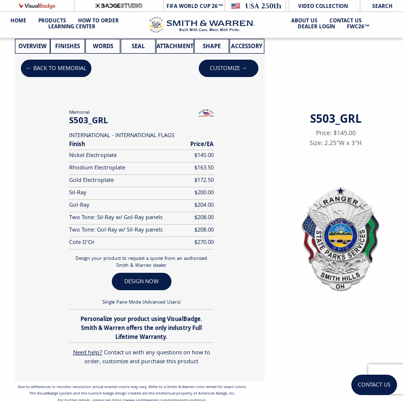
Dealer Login (316, 27)
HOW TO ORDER (98, 21)
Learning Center (71, 27)
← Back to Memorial (56, 69)
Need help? (87, 353)
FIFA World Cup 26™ (194, 6)
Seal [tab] (138, 47)
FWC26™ (358, 27)
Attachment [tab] (175, 47)
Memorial (79, 112)
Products (52, 21)
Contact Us (345, 21)
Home (18, 21)
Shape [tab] (212, 47)
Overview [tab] (32, 47)
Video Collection (323, 6)
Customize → (228, 69)
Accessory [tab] (246, 47)
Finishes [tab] (67, 47)
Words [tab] (103, 47)
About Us (304, 21)
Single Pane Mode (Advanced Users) (141, 302)
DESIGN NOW (141, 282)
